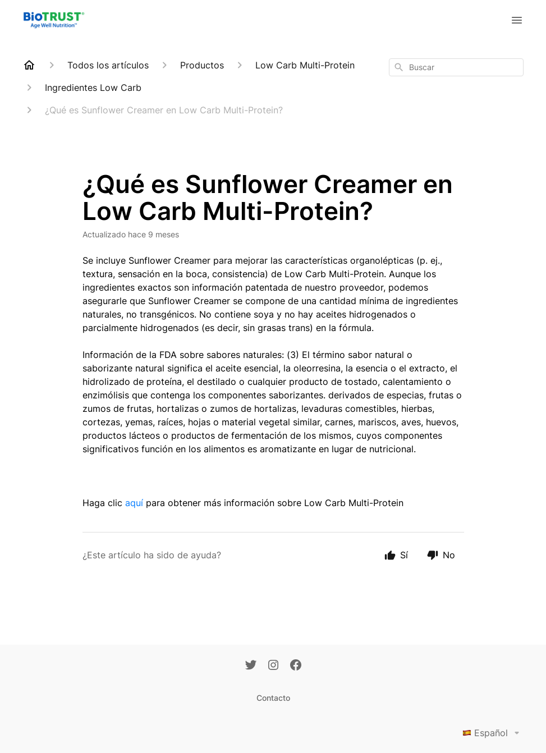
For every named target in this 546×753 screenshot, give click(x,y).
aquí (134, 502)
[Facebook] (295, 666)
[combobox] (456, 67)
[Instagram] (273, 666)
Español (493, 733)
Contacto (273, 698)
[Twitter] (251, 666)
